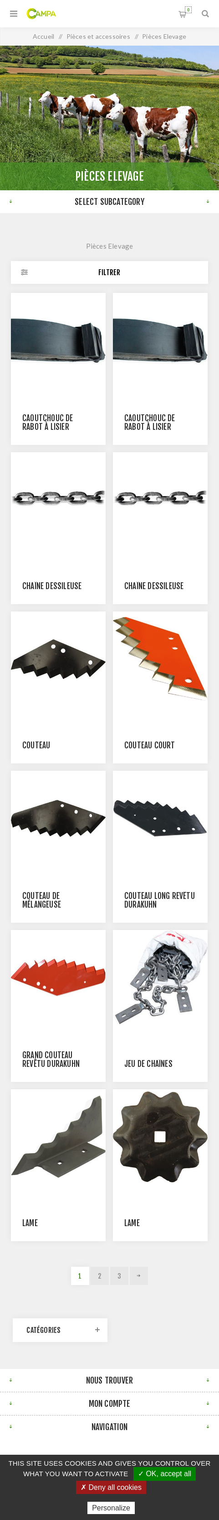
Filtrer (109, 272)
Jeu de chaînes (148, 1064)
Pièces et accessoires (98, 36)
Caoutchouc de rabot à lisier (47, 422)
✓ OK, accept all (164, 1474)
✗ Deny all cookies (111, 1487)
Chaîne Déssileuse (51, 586)
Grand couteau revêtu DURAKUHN (51, 1059)
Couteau (36, 745)
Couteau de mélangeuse (41, 900)
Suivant (139, 1276)
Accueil (43, 36)
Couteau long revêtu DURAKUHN (159, 900)
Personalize (111, 1508)
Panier (188, 9)
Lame (30, 1223)
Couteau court (149, 745)
